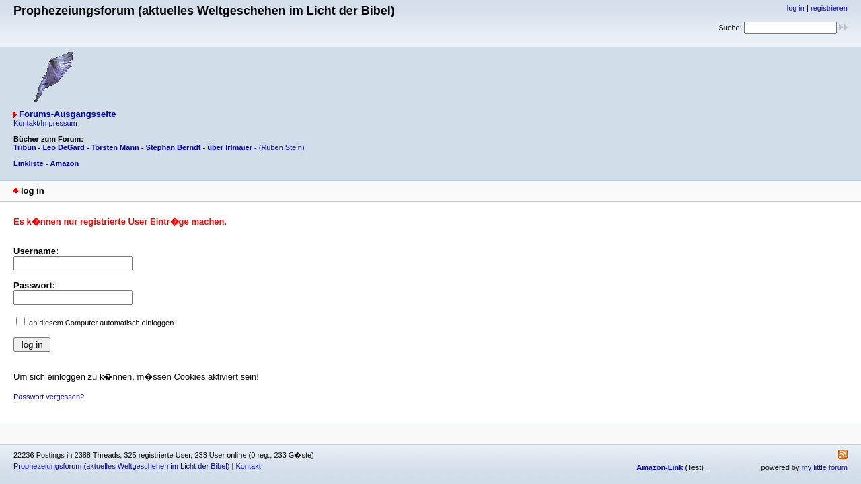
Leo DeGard (63, 147)
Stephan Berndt (173, 147)
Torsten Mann (115, 147)
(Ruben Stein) (282, 147)
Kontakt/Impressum (45, 123)
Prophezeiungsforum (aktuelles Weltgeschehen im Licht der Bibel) (121, 466)
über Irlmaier (229, 147)
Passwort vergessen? (48, 397)
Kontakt (247, 466)
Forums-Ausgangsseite (67, 114)
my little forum (825, 467)
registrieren (829, 8)
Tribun (24, 147)
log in (795, 8)
